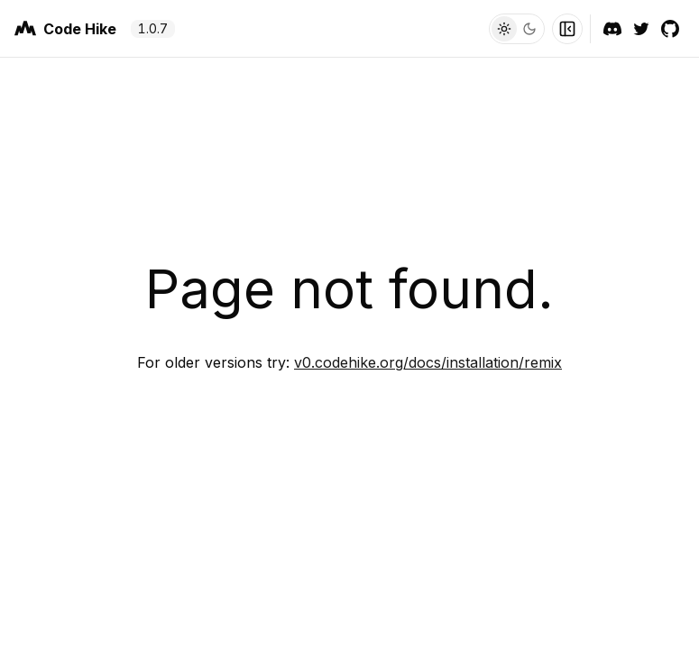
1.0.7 (153, 28)
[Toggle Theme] (517, 29)
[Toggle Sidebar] (567, 29)
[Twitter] (641, 28)
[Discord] (612, 28)
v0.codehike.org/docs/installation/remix (428, 362)
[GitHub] (670, 28)
